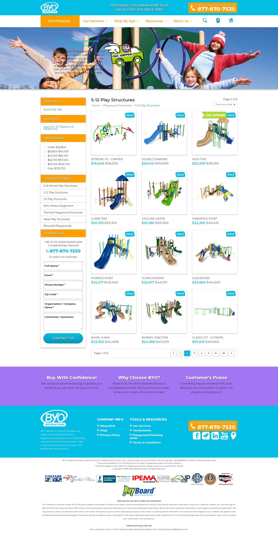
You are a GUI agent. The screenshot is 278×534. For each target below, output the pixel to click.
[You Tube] (224, 438)
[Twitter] (206, 438)
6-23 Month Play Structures (60, 185)
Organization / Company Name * (60, 305)
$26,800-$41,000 (58, 151)
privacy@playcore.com (178, 529)
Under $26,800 (57, 147)
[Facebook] (197, 438)
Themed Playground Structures (63, 212)
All (224, 353)
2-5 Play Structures (55, 199)
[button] (60, 21)
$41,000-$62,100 (58, 155)
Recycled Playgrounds (57, 225)
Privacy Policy (185, 515)
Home (96, 105)
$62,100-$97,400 (58, 160)
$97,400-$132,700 (59, 164)
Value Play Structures (56, 219)
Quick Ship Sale (52, 109)
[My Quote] (218, 21)
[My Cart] (231, 21)
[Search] (205, 21)
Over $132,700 (57, 168)
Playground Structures (117, 105)
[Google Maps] (233, 438)
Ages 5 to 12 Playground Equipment (58, 127)
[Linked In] (215, 438)
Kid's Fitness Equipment (58, 205)
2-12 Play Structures (55, 192)
